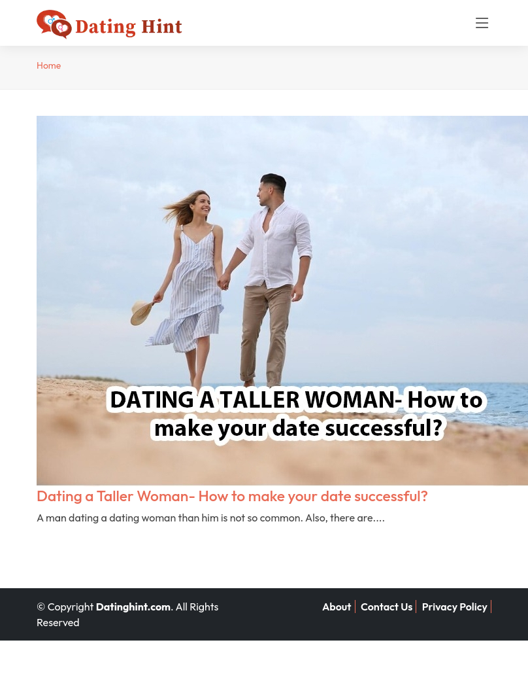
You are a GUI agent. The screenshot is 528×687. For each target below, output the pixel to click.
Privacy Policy (454, 606)
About (337, 606)
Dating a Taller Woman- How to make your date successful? (232, 495)
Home (49, 65)
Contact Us (387, 606)
